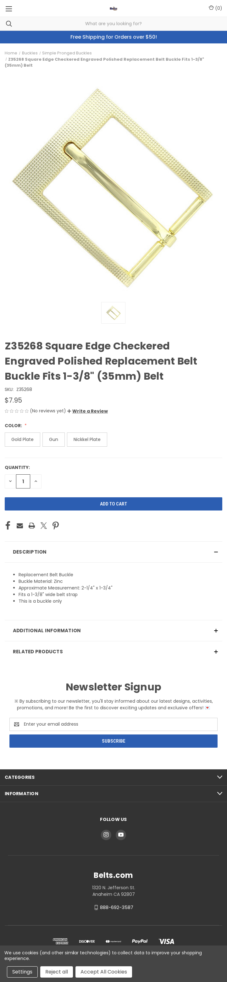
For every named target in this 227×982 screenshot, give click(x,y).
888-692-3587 (116, 907)
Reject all (56, 971)
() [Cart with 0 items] (215, 8)
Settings (22, 971)
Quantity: (17, 467)
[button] (87, 411)
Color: (14, 425)
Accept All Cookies (103, 971)
